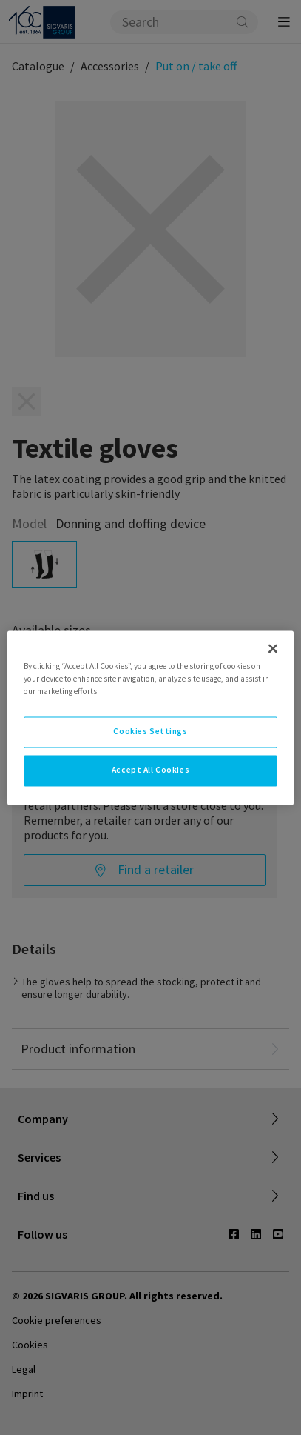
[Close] (273, 648)
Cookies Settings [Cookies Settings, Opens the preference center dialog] (150, 731)
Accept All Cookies (150, 770)
